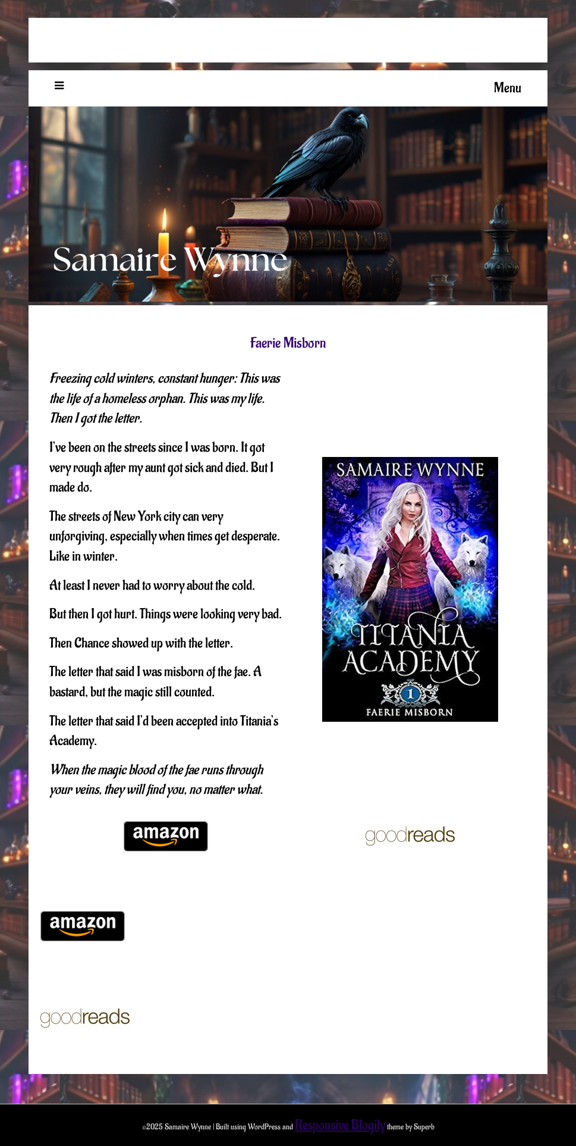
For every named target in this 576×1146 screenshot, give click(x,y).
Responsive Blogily (340, 1125)
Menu (507, 88)
